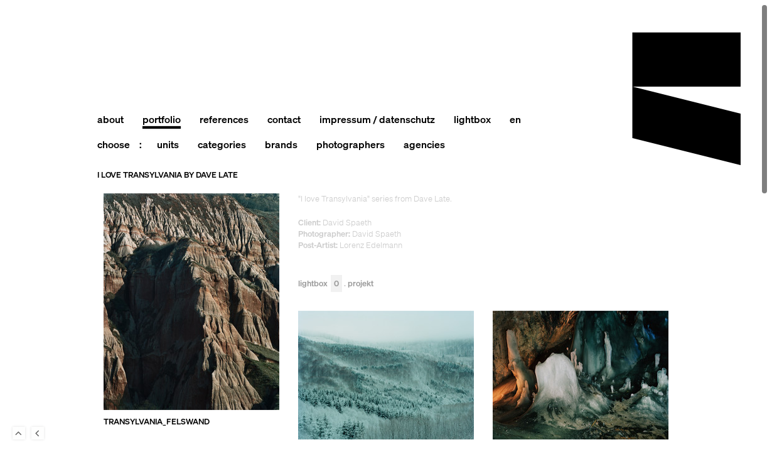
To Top (19, 433)
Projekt (360, 284)
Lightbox (320, 284)
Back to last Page (37, 433)
